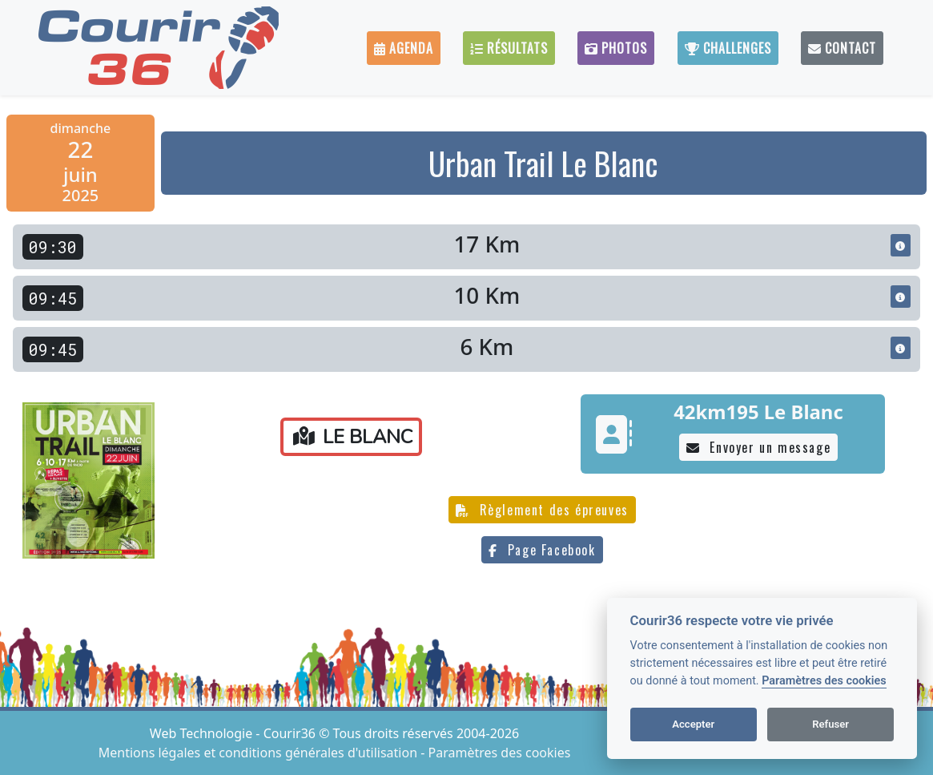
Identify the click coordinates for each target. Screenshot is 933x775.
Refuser (830, 724)
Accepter (693, 724)
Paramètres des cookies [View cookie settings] (499, 752)
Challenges (728, 48)
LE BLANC (352, 437)
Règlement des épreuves (542, 509)
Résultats (509, 48)
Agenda (403, 48)
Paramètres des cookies (824, 681)
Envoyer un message (758, 447)
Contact (842, 48)
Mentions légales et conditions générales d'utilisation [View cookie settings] (259, 752)
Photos (616, 48)
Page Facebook (542, 549)
